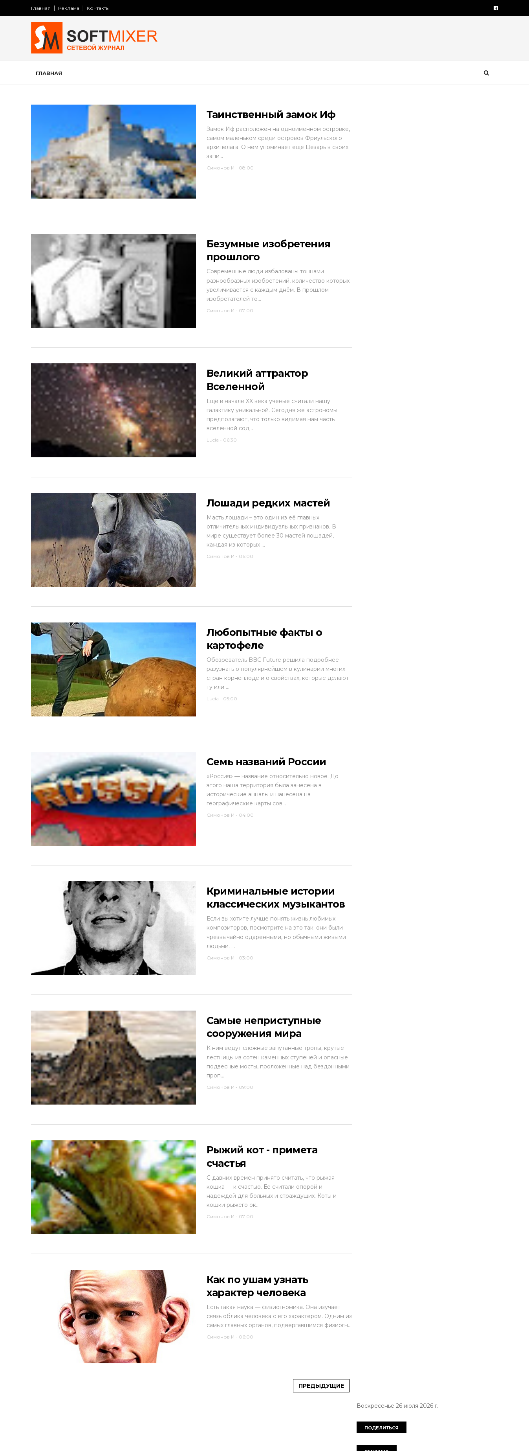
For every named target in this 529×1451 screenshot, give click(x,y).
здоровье (405, 264)
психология (425, 360)
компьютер (400, 292)
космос (439, 292)
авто (462, 210)
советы (369, 387)
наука (437, 319)
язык (394, 414)
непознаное (420, 333)
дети (365, 251)
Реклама (72, 8)
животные (467, 251)
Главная (45, 8)
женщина (427, 251)
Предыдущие (306, 1432)
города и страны (382, 237)
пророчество (377, 360)
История (370, 210)
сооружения (409, 387)
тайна (447, 387)
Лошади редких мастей (256, 517)
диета (393, 251)
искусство (456, 278)
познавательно (416, 346)
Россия (405, 210)
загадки (369, 264)
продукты (463, 346)
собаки (469, 373)
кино (365, 292)
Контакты (102, 8)
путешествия (377, 373)
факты (411, 401)
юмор (367, 414)
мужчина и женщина (387, 319)
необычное (375, 333)
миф (442, 305)
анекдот (370, 224)
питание (370, 346)
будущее (406, 224)
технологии (374, 401)
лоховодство (405, 305)
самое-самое (427, 373)
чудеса (470, 401)
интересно (374, 278)
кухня (366, 305)
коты (469, 292)
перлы (459, 333)
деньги (476, 237)
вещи (438, 224)
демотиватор (435, 237)
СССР (435, 210)
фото (440, 401)
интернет (415, 278)
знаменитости (451, 264)
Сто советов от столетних (400, 453)
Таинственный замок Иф (259, 115)
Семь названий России (254, 785)
